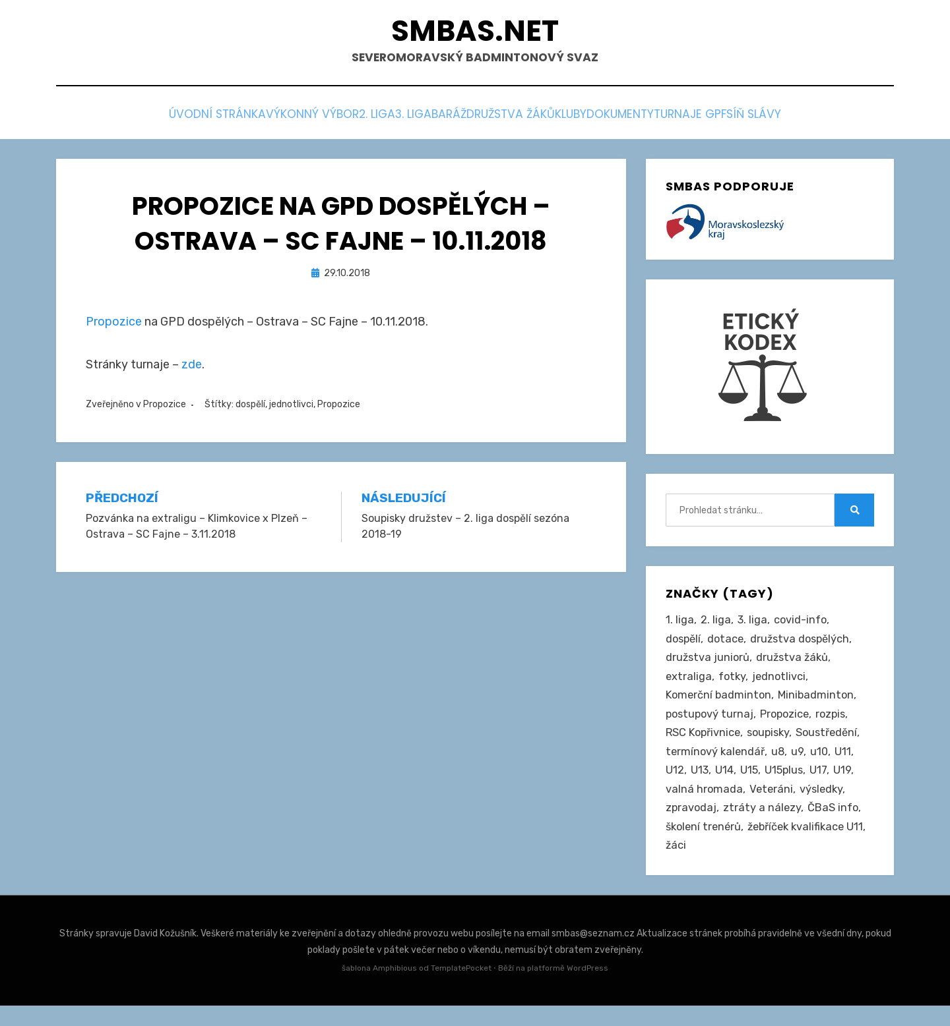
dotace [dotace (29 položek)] (728, 643)
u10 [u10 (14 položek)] (822, 765)
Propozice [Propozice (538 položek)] (789, 724)
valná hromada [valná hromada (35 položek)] (705, 805)
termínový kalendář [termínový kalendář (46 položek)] (716, 765)
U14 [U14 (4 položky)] (725, 784)
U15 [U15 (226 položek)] (750, 784)
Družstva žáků (518, 120)
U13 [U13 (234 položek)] (700, 784)
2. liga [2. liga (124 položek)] (716, 624)
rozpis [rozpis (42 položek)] (837, 724)
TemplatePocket (461, 989)
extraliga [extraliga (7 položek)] (689, 684)
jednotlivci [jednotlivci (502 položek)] (781, 684)
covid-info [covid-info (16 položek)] (802, 624)
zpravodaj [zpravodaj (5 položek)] (692, 825)
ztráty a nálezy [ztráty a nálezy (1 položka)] (763, 825)
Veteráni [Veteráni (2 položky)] (772, 805)
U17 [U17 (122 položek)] (822, 784)
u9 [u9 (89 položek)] (800, 765)
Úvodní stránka (124, 120)
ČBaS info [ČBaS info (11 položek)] (835, 825)
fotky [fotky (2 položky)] (733, 684)
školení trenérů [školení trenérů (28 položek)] (705, 845)
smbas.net (475, 33)
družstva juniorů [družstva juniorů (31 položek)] (708, 664)
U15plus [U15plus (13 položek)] (786, 784)
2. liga (321, 120)
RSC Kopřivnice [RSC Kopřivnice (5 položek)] (704, 744)
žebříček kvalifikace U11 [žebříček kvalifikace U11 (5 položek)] (726, 865)
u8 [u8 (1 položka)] (781, 765)
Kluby (600, 120)
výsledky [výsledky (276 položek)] (824, 805)
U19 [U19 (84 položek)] (846, 784)
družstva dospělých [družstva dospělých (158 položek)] (805, 643)
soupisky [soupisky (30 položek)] (772, 744)
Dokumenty (672, 120)
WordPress (587, 989)
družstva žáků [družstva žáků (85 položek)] (795, 664)
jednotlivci (291, 407)
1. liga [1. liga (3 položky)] (680, 624)
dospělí (250, 407)
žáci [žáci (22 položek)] (803, 865)
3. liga (379, 120)
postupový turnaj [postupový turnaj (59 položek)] (711, 724)
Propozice (114, 324)
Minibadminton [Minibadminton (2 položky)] (819, 704)
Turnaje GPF (762, 120)
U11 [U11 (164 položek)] (847, 765)
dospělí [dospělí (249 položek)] (684, 643)
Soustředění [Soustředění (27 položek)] (834, 744)
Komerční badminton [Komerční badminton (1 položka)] (720, 704)
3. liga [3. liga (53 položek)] (753, 624)
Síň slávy (846, 120)
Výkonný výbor (237, 120)
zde (191, 367)
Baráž (437, 120)
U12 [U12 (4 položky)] (675, 784)
